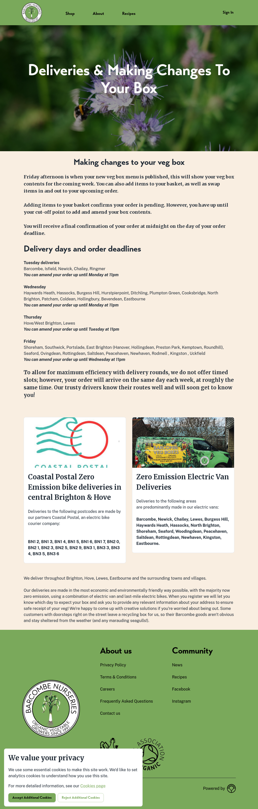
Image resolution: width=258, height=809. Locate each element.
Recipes (129, 13)
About (98, 13)
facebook (181, 689)
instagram (181, 701)
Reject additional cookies (81, 797)
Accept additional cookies (32, 797)
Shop (70, 13)
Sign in (228, 12)
